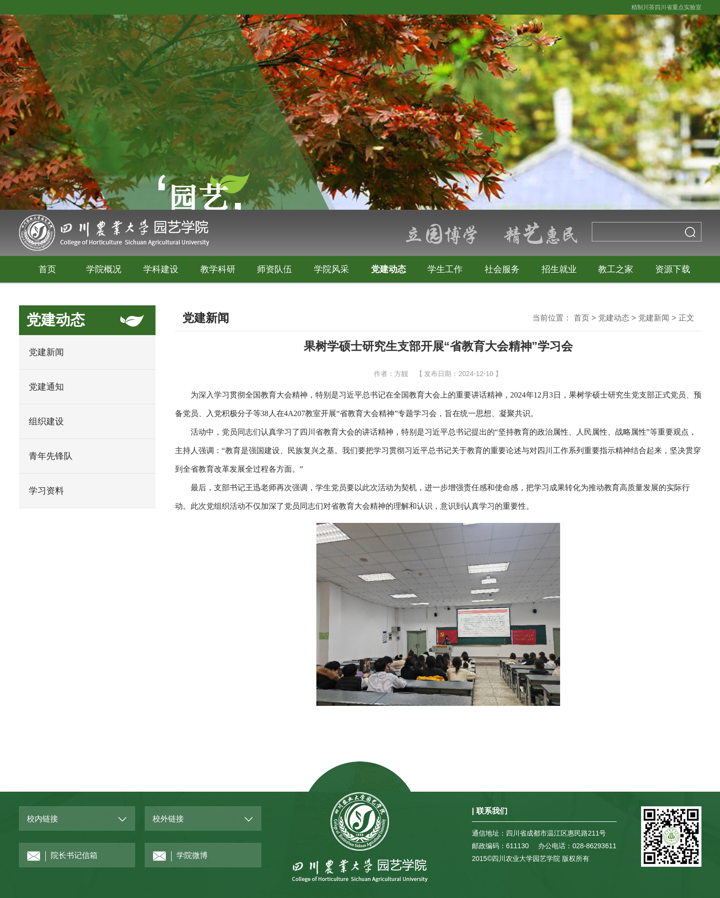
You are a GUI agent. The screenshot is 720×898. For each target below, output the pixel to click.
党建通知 (46, 387)
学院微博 (180, 856)
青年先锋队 (51, 456)
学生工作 (445, 269)
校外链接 (168, 819)
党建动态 (388, 269)
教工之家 (615, 269)
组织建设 (46, 421)
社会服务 (502, 269)
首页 (47, 269)
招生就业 (559, 269)
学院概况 (103, 269)
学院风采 (331, 269)
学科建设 (160, 269)
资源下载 (672, 269)
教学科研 (217, 269)
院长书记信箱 (62, 856)
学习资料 (46, 491)
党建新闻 (46, 352)
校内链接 (42, 819)
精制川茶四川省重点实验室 (666, 7)
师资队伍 (274, 269)
